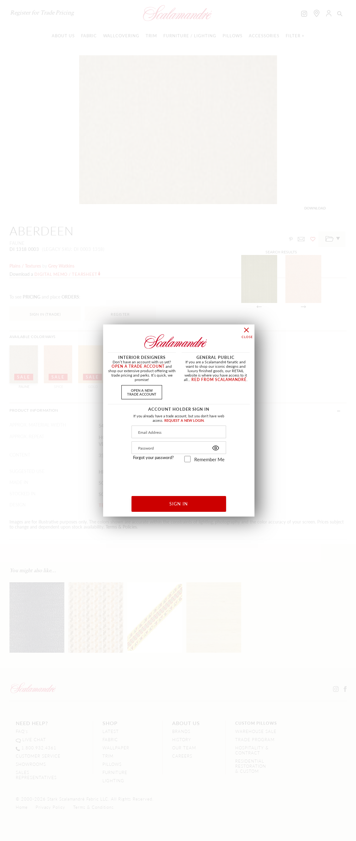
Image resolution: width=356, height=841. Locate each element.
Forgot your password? (153, 457)
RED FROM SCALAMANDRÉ (219, 379)
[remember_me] (187, 459)
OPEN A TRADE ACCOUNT (138, 366)
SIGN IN (178, 503)
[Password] (178, 447)
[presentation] (178, 477)
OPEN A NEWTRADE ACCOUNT (141, 392)
